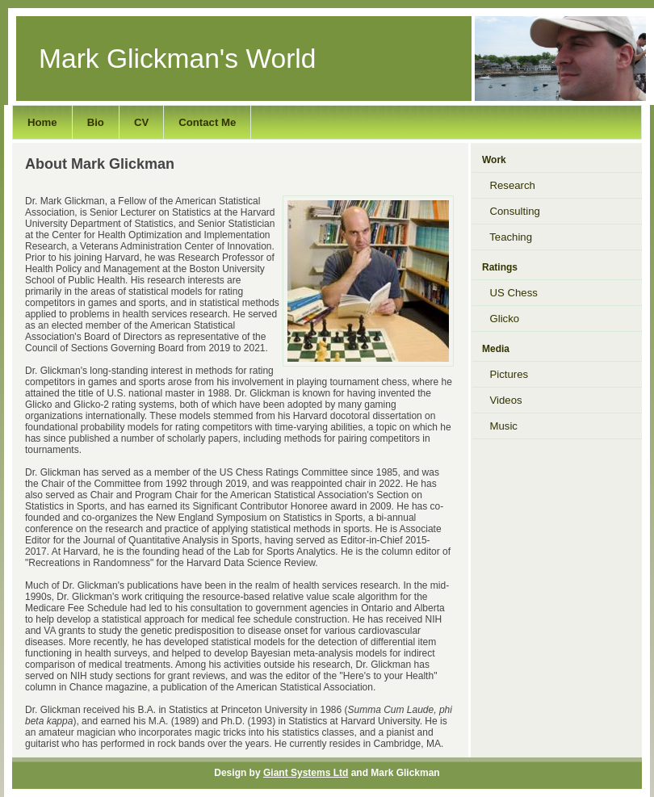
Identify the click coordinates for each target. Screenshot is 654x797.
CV (141, 122)
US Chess (509, 293)
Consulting (510, 211)
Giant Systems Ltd (305, 772)
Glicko (500, 319)
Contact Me (207, 122)
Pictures (505, 374)
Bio (95, 122)
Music (499, 426)
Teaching (507, 237)
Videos (501, 400)
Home (42, 122)
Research (508, 185)
